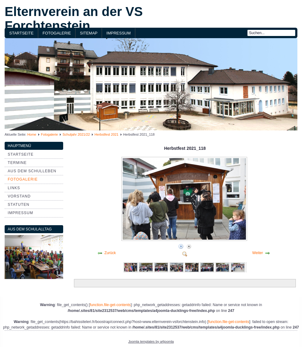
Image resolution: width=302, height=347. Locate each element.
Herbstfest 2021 (107, 134)
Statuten (18, 204)
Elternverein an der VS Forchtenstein (74, 18)
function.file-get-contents (110, 305)
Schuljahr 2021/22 (76, 134)
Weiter (257, 253)
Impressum (118, 33)
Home (31, 134)
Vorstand (19, 196)
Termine (17, 163)
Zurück (110, 253)
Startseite (21, 33)
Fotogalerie (57, 33)
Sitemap (88, 33)
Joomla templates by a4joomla (151, 341)
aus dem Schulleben (32, 171)
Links (14, 188)
